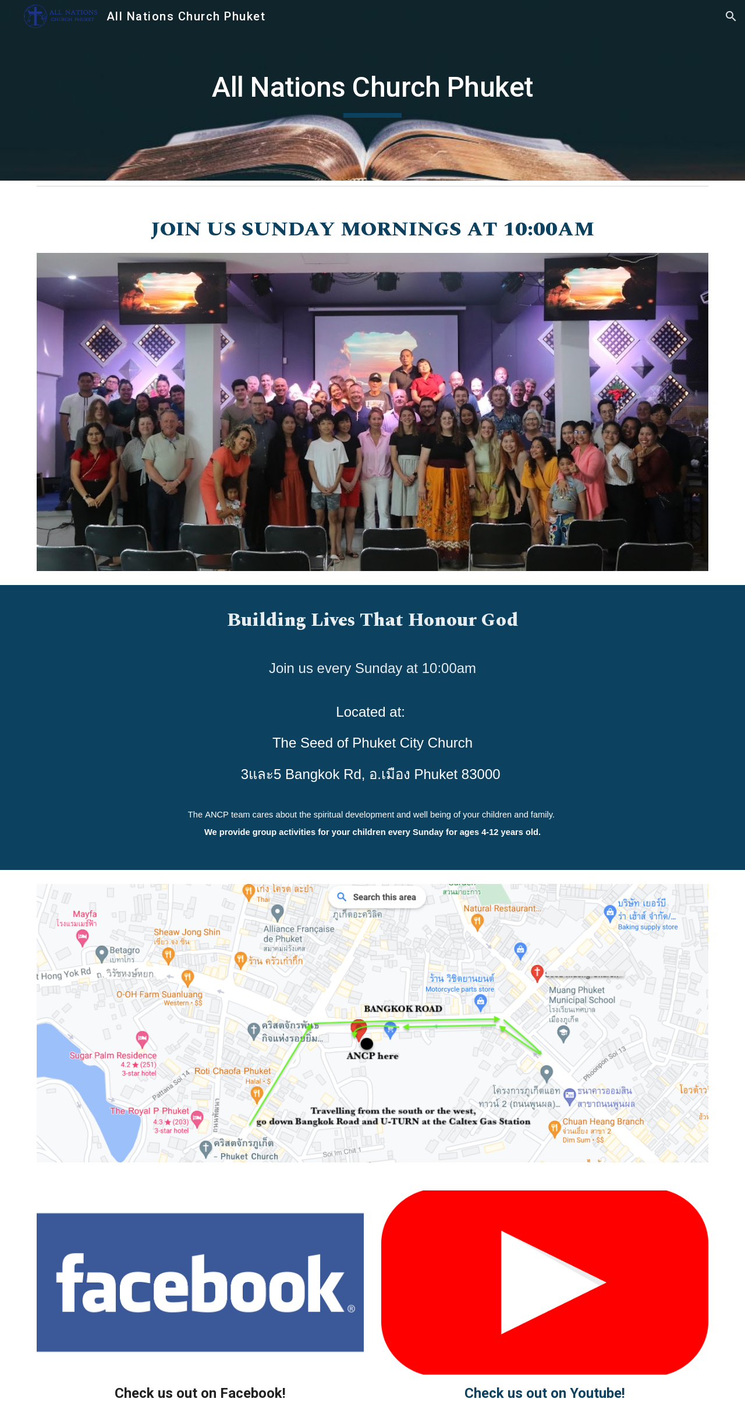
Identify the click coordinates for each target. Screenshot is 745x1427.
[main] (372, 90)
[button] (731, 16)
